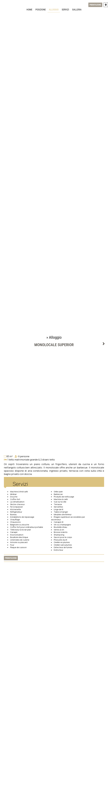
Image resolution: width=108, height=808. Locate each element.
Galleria (76, 9)
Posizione (40, 9)
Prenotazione (95, 5)
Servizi (65, 9)
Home (29, 9)
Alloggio (53, 9)
